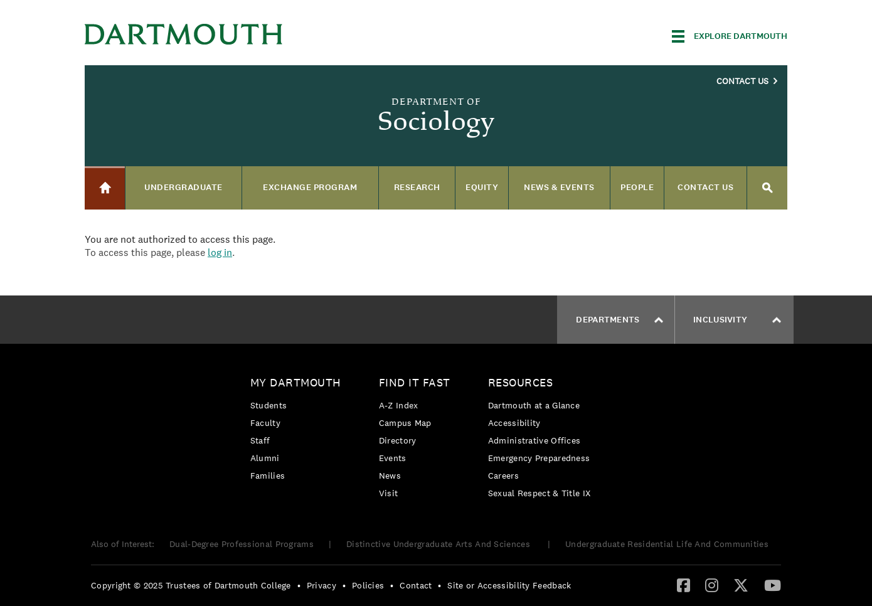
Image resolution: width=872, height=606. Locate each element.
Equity (481, 187)
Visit (388, 493)
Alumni (265, 458)
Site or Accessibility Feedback (509, 585)
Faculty (265, 422)
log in (220, 252)
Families (267, 475)
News (390, 475)
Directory (398, 440)
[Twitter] (740, 584)
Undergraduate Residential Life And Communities (666, 544)
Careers (503, 475)
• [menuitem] (298, 585)
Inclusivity (737, 320)
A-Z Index (398, 405)
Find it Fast (414, 382)
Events (393, 458)
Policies (368, 585)
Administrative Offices (534, 440)
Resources (520, 382)
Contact (416, 585)
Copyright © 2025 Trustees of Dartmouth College (191, 585)
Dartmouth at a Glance (534, 405)
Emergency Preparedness (539, 458)
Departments (619, 320)
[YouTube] (772, 584)
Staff (260, 440)
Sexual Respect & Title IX (539, 493)
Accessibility (514, 422)
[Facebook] (683, 584)
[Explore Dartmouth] (729, 36)
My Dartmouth (295, 382)
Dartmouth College (184, 34)
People (637, 187)
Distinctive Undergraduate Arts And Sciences (439, 544)
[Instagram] (711, 584)
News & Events (559, 187)
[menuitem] (299, 431)
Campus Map (405, 422)
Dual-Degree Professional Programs (241, 544)
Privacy (321, 585)
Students (268, 405)
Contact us (705, 187)
